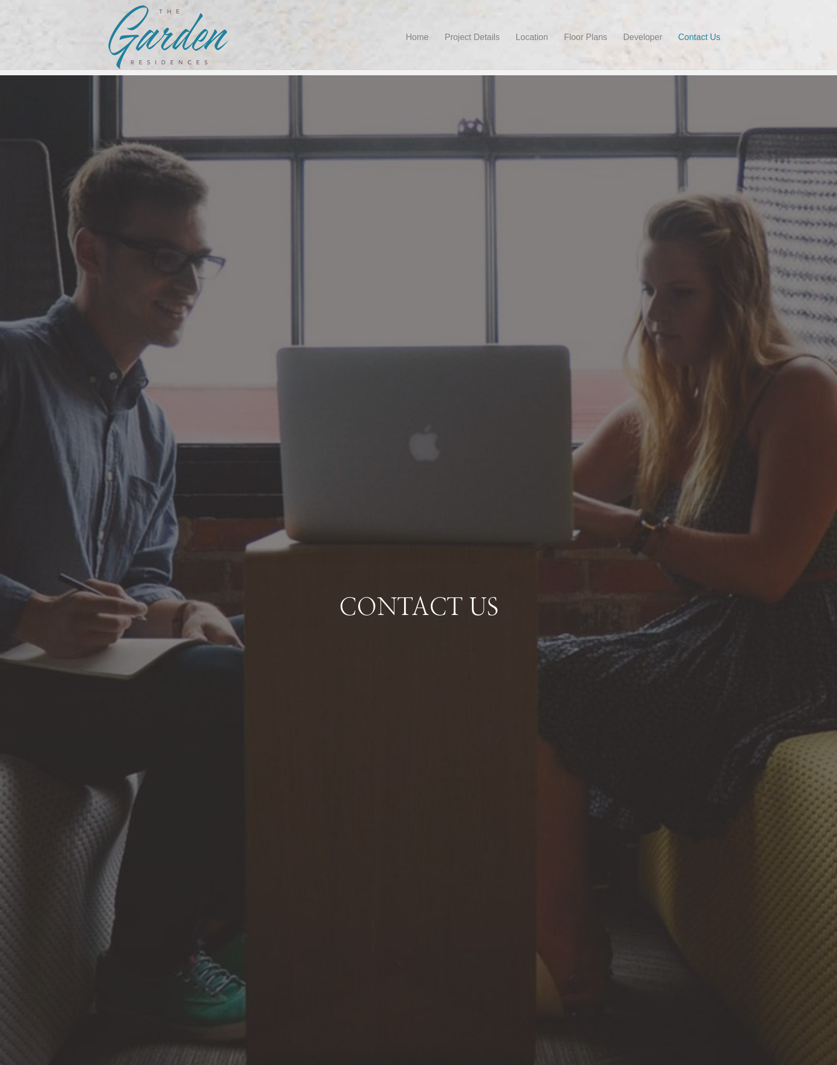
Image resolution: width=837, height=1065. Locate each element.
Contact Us (710, 37)
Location (542, 37)
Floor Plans (596, 37)
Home (427, 37)
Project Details (482, 37)
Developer (653, 37)
